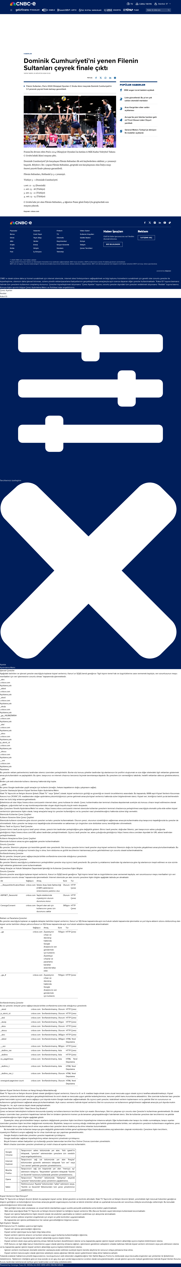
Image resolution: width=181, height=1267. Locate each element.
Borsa (12, 234)
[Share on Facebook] (96, 78)
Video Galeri (85, 231)
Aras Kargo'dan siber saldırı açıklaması (137, 109)
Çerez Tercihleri (86, 248)
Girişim (36, 248)
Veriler (35, 241)
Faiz (11, 252)
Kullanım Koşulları (87, 234)
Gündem (60, 248)
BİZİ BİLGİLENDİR (113, 244)
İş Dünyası (37, 252)
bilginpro (168, 271)
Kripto (12, 245)
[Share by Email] (115, 78)
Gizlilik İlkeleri (85, 238)
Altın (11, 241)
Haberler (28, 54)
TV (58, 234)
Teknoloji (60, 252)
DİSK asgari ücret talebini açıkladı (139, 90)
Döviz (12, 238)
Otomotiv (60, 238)
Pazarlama (4, 769)
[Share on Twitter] (101, 78)
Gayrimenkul (62, 241)
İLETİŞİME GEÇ (146, 238)
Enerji (35, 245)
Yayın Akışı (37, 238)
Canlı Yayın (37, 234)
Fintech (59, 231)
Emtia (12, 248)
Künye (82, 241)
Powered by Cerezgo (9, 1265)
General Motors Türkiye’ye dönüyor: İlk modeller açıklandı (141, 131)
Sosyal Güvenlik (63, 245)
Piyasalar (13, 231)
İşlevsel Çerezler (7, 670)
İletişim (83, 245)
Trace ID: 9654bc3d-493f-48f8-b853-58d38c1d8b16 (41, 1265)
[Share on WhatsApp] (105, 78)
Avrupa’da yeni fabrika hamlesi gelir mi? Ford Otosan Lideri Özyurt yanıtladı (141, 120)
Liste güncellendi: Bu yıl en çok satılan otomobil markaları (138, 99)
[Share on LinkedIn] (110, 78)
